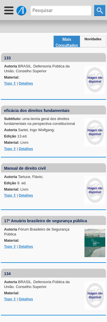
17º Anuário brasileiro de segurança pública (45, 221)
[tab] (67, 41)
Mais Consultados (67, 42)
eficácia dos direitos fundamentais (37, 110)
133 (7, 58)
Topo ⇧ (10, 83)
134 (7, 273)
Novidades (92, 39)
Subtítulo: (39, 121)
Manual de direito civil (25, 168)
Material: (11, 77)
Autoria (37, 68)
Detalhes (26, 83)
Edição (15, 136)
